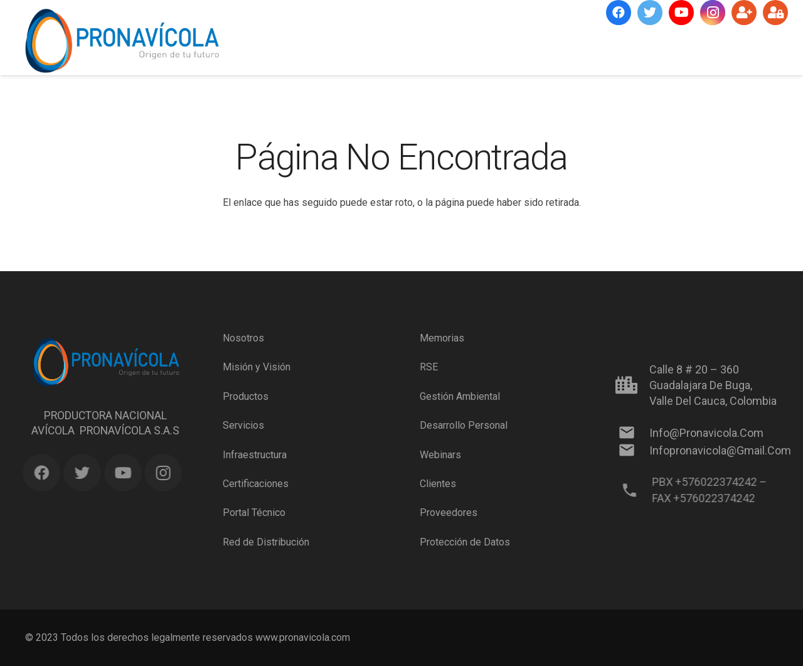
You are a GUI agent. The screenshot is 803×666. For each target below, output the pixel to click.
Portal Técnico (254, 512)
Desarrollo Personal (464, 425)
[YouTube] (681, 12)
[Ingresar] (775, 12)
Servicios (243, 425)
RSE (429, 367)
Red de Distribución (266, 542)
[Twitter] (649, 12)
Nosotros (243, 338)
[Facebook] (618, 12)
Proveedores (448, 512)
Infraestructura (255, 454)
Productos (246, 396)
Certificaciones (256, 484)
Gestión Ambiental (460, 396)
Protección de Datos (465, 542)
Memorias (442, 338)
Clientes (438, 484)
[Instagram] (712, 12)
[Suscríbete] (744, 12)
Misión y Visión (256, 367)
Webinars (440, 454)
